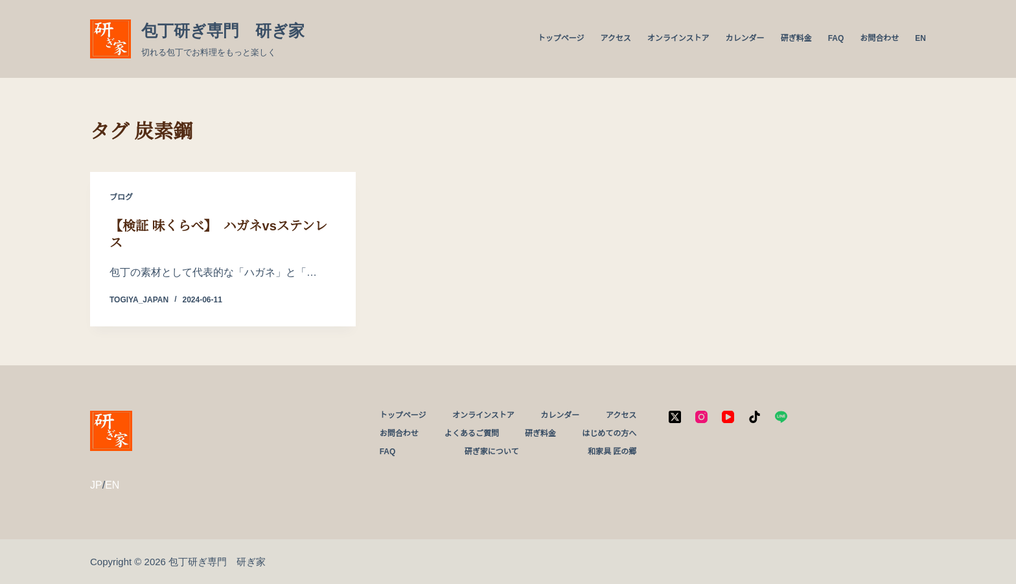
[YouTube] (728, 417)
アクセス (615, 38)
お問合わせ (879, 38)
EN (920, 38)
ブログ (121, 197)
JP (96, 485)
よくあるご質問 (471, 433)
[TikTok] (754, 417)
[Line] (781, 417)
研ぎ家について (492, 451)
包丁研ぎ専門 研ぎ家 (223, 30)
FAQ (836, 38)
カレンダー (745, 38)
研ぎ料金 (796, 38)
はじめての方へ (609, 433)
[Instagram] (701, 417)
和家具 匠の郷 (612, 451)
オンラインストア (678, 38)
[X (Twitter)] (675, 417)
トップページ (561, 38)
